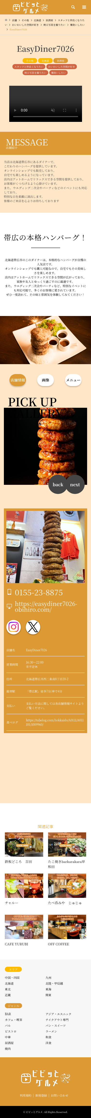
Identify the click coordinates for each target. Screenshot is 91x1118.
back (58, 484)
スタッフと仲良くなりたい (28, 66)
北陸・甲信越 (54, 983)
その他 (29, 60)
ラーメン (51, 1031)
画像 (45, 379)
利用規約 (26, 1095)
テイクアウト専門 (57, 1020)
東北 (8, 989)
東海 (48, 989)
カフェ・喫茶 (13, 1020)
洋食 (48, 1043)
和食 (48, 1037)
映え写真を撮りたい (35, 72)
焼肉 (8, 1048)
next (75, 484)
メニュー (73, 379)
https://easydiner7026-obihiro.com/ (46, 606)
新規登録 (41, 1095)
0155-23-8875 (39, 592)
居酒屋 (60, 60)
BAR (8, 1014)
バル (8, 1025)
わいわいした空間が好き (61, 66)
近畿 (8, 995)
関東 (48, 995)
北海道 (45, 60)
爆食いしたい (58, 72)
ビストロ (11, 1031)
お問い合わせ (59, 1095)
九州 (48, 977)
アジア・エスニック (59, 1014)
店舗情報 (17, 379)
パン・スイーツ (56, 1025)
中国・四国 (12, 977)
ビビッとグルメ (34, 1112)
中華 (8, 1037)
